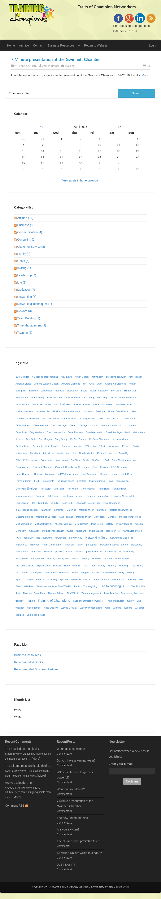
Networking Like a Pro (121, 537)
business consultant (102, 404)
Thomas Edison (56, 593)
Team (18, 586)
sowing (131, 572)
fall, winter (48, 453)
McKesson (99, 517)
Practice (79, 551)
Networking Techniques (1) (34, 304)
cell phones (54, 418)
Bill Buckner (130, 390)
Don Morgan (45, 439)
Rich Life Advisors (25, 565)
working (128, 607)
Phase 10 (35, 551)
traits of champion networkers (88, 601)
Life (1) (21, 282)
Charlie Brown (69, 418)
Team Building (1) (28, 318)
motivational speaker (53, 531)
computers (131, 425)
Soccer (95, 572)
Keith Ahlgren (119, 488)
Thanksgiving (90, 586)
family (60, 453)
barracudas (46, 390)
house (115, 474)
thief (18, 593)
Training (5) (24, 332)
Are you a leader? (16, 782)
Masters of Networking (120, 510)
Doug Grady (61, 439)
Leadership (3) (26, 275)
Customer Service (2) (31, 246)
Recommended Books (28, 662)
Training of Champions (54, 600)
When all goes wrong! (71, 748)
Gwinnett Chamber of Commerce (72, 467)
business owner (124, 404)
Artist (91, 383)
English (136, 446)
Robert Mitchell (72, 565)
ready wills (63, 558)
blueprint (51, 397)
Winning (117, 607)
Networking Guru (96, 537)
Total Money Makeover (133, 593)
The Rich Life (138, 586)
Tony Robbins (111, 593)
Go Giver (75, 460)
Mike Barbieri (81, 524)
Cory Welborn (37, 432)
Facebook (35, 453)
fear (68, 453)
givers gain (62, 460)
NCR (18, 537)
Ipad (110, 481)
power (68, 551)
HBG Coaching (119, 467)
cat (43, 418)
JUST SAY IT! (66, 864)
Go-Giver (96, 460)
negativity (28, 537)
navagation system (133, 531)
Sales (25, 572)
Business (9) (25, 225)
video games (33, 607)
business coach (81, 404)
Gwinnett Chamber (42, 467)
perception (91, 544)
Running (123, 565)
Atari (99, 383)
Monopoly (21, 531)
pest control (22, 551)
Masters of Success (46, 517)
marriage (101, 510)
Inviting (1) (24, 268)
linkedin (54, 503)
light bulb (43, 503)
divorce (19, 439)
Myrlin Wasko (96, 531)
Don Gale (31, 439)
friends (112, 453)
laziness (80, 496)
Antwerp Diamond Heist (73, 383)
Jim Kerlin (59, 488)
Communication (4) (29, 232)
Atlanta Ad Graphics (115, 383)
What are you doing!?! (71, 789)
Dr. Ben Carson (78, 439)
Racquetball (22, 558)
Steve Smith (118, 579)
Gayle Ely (123, 453)
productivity (111, 551)
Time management (91, 593)
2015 (17, 710)
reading (51, 558)
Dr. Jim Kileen (23, 446)
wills (107, 607)
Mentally (112, 517)
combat (94, 425)
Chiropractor (128, 418)
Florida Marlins (86, 453)
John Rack (104, 488)
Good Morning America (124, 460)
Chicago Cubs (87, 418)
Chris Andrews (23, 425)
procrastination (93, 551)
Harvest (104, 467)
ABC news (66, 377)
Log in (153, 45)
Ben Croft (116, 390)
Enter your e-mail (120, 764)
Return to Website (96, 45)
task (141, 579)
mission (139, 524)
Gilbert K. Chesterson (27, 460)
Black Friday (37, 397)
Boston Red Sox (127, 397)
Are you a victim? (68, 829)
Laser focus (67, 496)
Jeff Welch (45, 488)
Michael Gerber (23, 524)
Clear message (58, 425)
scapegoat (36, 572)
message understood (130, 517)
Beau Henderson (99, 390)
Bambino (33, 390)
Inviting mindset (97, 481)
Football (101, 453)
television (29, 586)
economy (77, 446)
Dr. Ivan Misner (121, 439)
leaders (91, 496)
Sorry (121, 572)
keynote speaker (24, 496)
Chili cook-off (112, 418)
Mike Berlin (97, 524)
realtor (75, 558)
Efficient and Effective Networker (102, 446)
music (70, 531)
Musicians (81, 531)
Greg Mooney (23, 467)
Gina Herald (47, 460)
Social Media (109, 572)
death (127, 432)
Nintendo (35, 544)
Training (69, 65)
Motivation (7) (26, 289)
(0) (146, 65)
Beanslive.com (118, 887)
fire (74, 453)
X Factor (139, 607)
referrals (96, 558)
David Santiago (114, 432)
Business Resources (60, 45)
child (100, 418)
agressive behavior (116, 377)
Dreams (66, 446)
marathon (59, 510)
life (33, 503)
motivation (34, 531)
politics (58, 551)
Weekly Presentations (91, 607)
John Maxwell (88, 488)
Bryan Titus (51, 404)
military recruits (124, 524)
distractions (139, 432)
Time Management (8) (31, 325)
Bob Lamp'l (103, 397)
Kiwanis (40, 496)
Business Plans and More (66, 411)
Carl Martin (33, 418)
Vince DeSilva (50, 607)
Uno (139, 601)
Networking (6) (26, 296)
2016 (17, 717)
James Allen (122, 481)
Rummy (112, 565)
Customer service (56, 432)
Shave (74, 572)
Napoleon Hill (113, 531)
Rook (92, 565)
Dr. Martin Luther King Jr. (46, 446)
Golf (106, 460)
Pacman (69, 544)
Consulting (21, 432)
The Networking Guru (114, 586)
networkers (60, 537)
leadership (103, 496)
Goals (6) (23, 261)
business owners (24, 411)
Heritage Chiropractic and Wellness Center (56, 474)
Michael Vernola (63, 524)
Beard (84, 390)
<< (41, 126)
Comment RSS (16, 805)
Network (47, 537)
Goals (86, 460)
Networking (75, 537)
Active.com (97, 377)
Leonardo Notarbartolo (123, 496)
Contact (38, 45)
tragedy (19, 601)
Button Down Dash (118, 411)
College (84, 425)
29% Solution (22, 377)
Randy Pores (37, 558)
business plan (43, 411)
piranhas (47, 551)
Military (109, 524)
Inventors (81, 481)
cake (133, 411)
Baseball (59, 390)
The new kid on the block (21, 748)
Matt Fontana (66, 517)
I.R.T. (37, 481)
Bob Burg (89, 397)
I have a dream (23, 481)
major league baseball (27, 510)
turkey (130, 601)
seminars (64, 572)
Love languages (111, 503)
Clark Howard (41, 425)
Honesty (104, 474)
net (38, 537)
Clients (73, 425)
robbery (57, 565)
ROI (85, 565)
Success (131, 579)
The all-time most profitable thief (26, 765)
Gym (94, 467)
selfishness (50, 572)
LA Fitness (52, 496)
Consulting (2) (26, 239)
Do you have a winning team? (76, 760)
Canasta (20, 418)
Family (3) (23, 253)
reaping (85, 558)
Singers (85, 572)
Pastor (80, 544)
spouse (64, 579)
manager (46, 510)
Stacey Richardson (80, 579)
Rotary (101, 565)
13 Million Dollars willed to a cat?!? (79, 853)
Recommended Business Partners (36, 669)
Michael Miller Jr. (43, 524)
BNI (61, 397)
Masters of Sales (24, 517)
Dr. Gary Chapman (99, 439)
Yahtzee (20, 615)
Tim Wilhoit (73, 593)
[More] (145, 75)
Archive (24, 45)
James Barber (50, 65)
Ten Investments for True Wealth (54, 586)
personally (136, 544)
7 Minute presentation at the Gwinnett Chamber (56, 59)
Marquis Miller (86, 510)
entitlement (21, 453)
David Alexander (94, 432)
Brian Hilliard (22, 404)
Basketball (72, 390)
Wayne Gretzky (69, 607)
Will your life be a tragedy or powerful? (75, 775)
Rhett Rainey (122, 558)
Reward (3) (24, 311)
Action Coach (82, 377)
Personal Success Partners (114, 544)
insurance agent (65, 481)
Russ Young (137, 565)
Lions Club (67, 503)
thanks (77, 586)
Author (132, 383)
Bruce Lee (37, 404)
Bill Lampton (22, 397)
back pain (21, 390)
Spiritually (52, 579)
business (65, 404)
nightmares (21, 544)
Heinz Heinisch (23, 474)
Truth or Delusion (115, 601)
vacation (20, 607)
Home (11, 45)
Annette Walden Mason (46, 383)
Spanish (20, 579)
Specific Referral (35, 579)
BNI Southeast (73, 397)
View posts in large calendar (80, 180)
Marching (71, 510)
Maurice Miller (83, 517)
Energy (126, 446)
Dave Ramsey (75, 432)
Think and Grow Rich (34, 593)
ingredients (48, 481)
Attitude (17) (25, 218)
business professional (94, 411)
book (113, 397)
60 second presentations (45, 377)
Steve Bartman (101, 579)
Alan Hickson (135, 377)
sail (17, 572)
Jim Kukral (73, 488)
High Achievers (89, 474)
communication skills (112, 425)
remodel (108, 558)
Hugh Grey (126, 474)
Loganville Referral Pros (87, 503)
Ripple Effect (43, 565)
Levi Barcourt (22, 503)
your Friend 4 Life (36, 615)
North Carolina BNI (52, 544)
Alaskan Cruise (23, 383)
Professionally (126, 551)
